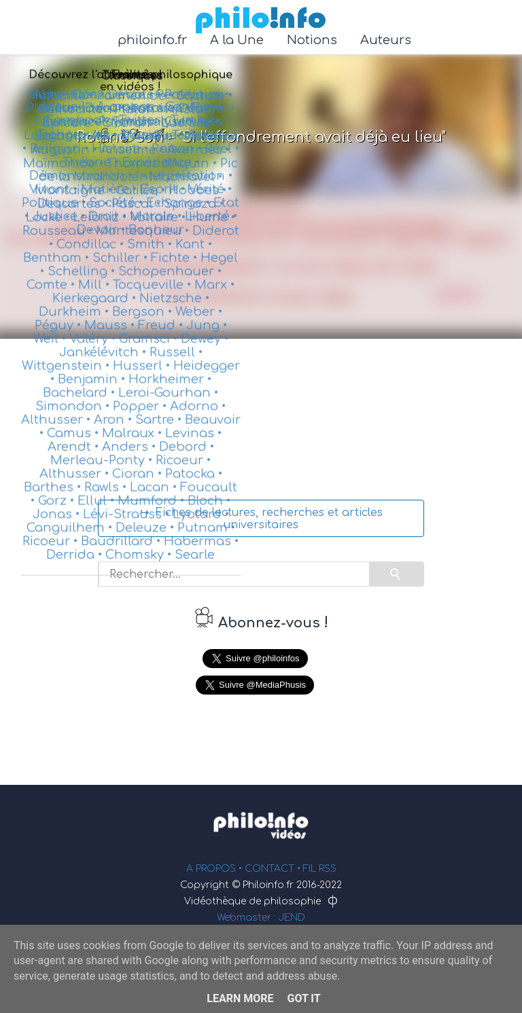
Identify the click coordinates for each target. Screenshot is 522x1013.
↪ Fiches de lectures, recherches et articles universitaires (261, 518)
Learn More (240, 998)
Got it (303, 998)
